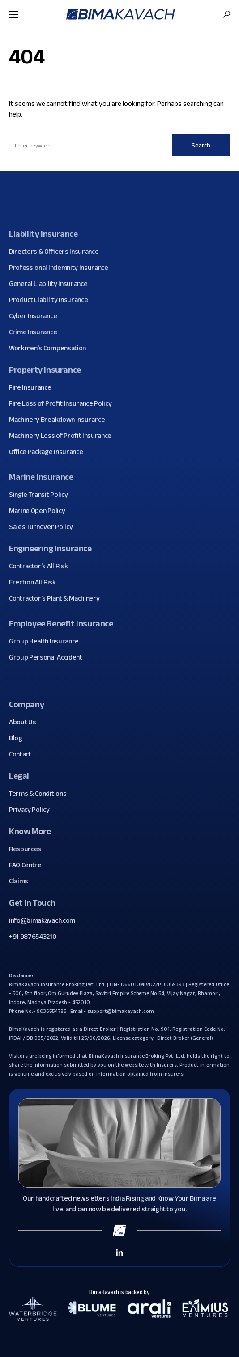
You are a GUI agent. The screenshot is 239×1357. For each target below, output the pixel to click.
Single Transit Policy (41, 494)
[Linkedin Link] (119, 1252)
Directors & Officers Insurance (57, 251)
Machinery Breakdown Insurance (60, 419)
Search (201, 145)
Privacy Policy (32, 809)
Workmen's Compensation (51, 348)
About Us (26, 722)
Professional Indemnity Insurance (62, 267)
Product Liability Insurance (51, 299)
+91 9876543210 (32, 936)
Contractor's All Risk (41, 566)
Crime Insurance (36, 332)
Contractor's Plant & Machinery (57, 598)
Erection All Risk (36, 582)
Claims (22, 881)
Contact (23, 754)
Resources (28, 849)
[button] (13, 14)
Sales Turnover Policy (44, 526)
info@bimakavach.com (42, 920)
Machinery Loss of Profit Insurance (63, 435)
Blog (19, 738)
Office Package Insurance (49, 451)
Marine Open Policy (40, 510)
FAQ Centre (28, 865)
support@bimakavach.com (120, 1011)
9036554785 (52, 1011)
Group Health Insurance (47, 641)
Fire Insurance (33, 387)
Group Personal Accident (49, 657)
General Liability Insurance (51, 283)
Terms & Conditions (41, 793)
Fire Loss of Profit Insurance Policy (63, 403)
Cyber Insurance (36, 316)
